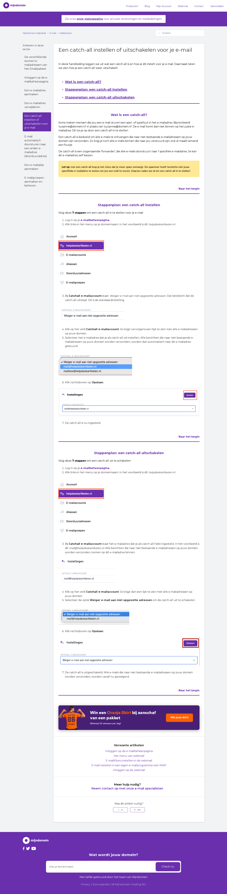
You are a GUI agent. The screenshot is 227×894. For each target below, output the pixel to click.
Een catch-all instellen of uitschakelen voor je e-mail (36, 121)
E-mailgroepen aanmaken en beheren (34, 181)
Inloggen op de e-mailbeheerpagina (36, 79)
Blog (147, 6)
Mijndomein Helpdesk (34, 33)
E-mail (53, 33)
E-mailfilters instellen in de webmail (129, 760)
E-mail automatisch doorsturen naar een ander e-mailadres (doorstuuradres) (35, 146)
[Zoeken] (179, 33)
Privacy (85, 884)
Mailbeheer (66, 33)
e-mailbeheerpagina (95, 220)
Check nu (168, 866)
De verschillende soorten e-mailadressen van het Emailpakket (35, 62)
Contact (198, 6)
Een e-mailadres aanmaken (34, 92)
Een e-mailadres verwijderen (34, 105)
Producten (132, 6)
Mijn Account (163, 6)
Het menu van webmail (129, 755)
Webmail (183, 6)
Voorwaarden (101, 884)
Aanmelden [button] (217, 6)
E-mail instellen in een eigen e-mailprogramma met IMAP (128, 765)
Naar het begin (189, 188)
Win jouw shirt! (179, 717)
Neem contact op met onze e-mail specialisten (127, 788)
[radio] (120, 809)
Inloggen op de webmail (129, 770)
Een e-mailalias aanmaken (34, 166)
